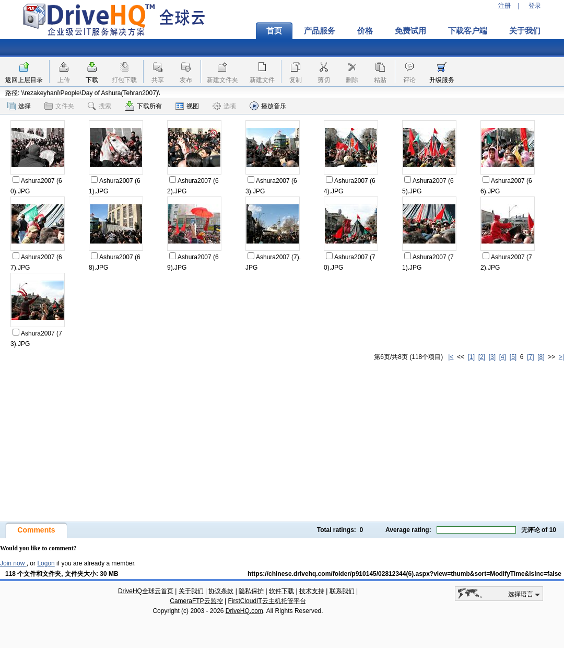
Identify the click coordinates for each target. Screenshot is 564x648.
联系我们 (342, 591)
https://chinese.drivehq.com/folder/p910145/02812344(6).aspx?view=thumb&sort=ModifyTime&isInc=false (404, 573)
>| (561, 357)
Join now (13, 563)
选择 (19, 106)
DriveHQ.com (244, 611)
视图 (187, 106)
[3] (492, 357)
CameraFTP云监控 (196, 601)
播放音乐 (268, 105)
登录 (534, 5)
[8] (540, 357)
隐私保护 (251, 591)
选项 (224, 106)
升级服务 (441, 80)
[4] (502, 357)
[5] (513, 357)
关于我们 (524, 31)
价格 (365, 31)
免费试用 (410, 31)
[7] (530, 357)
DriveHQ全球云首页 (145, 591)
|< (450, 357)
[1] (471, 357)
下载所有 (143, 106)
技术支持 (311, 591)
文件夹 (59, 106)
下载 (92, 80)
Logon (45, 563)
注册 (504, 5)
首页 (274, 31)
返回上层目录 (24, 80)
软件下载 (281, 591)
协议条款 (220, 591)
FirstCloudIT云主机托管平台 (267, 601)
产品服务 (319, 31)
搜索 (99, 106)
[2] (481, 357)
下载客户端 (467, 31)
